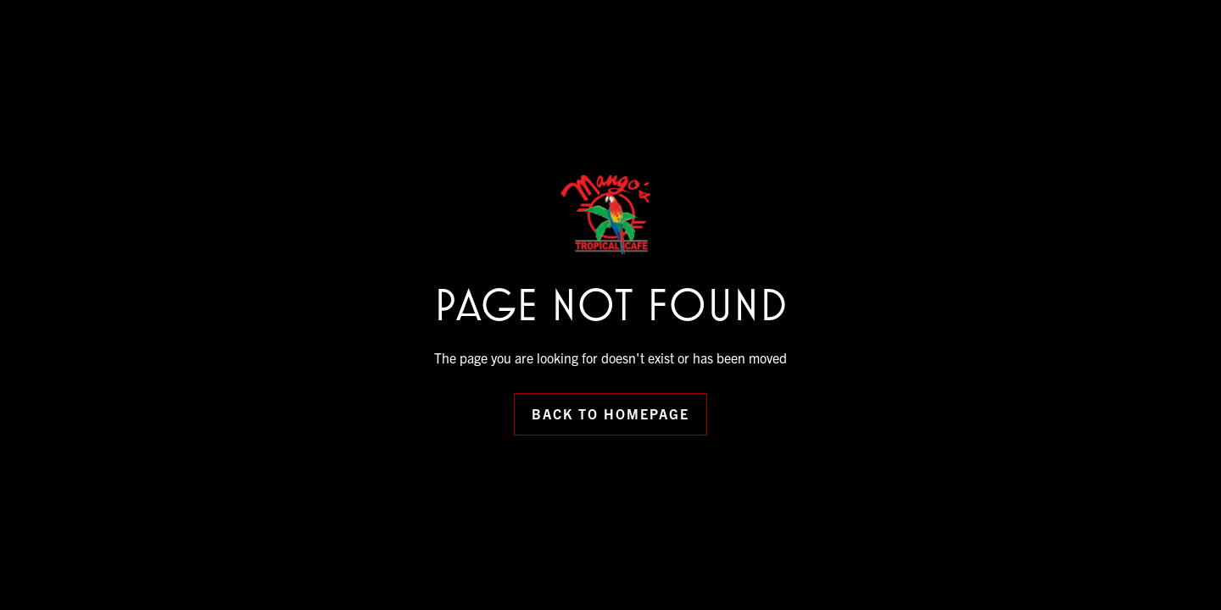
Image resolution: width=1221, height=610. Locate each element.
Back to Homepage (610, 413)
